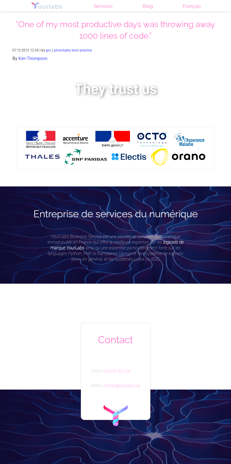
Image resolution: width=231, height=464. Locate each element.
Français (192, 6)
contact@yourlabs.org (121, 385)
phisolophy (62, 50)
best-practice (82, 50)
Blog (148, 6)
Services (103, 6)
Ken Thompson (32, 58)
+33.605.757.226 (116, 371)
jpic (48, 50)
